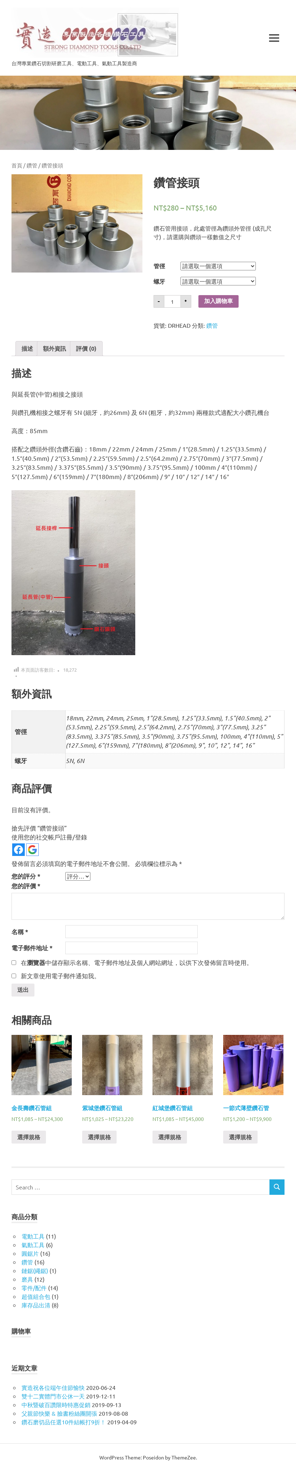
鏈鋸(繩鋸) (35, 1271)
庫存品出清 (36, 1305)
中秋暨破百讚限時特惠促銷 (56, 1405)
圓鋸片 (30, 1254)
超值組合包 (36, 1297)
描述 (27, 348)
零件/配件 (34, 1288)
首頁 (16, 165)
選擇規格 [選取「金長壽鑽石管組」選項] (28, 1137)
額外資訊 (54, 348)
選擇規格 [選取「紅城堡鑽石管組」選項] (169, 1137)
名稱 (19, 932)
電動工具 (33, 1236)
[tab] (27, 348)
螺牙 (159, 281)
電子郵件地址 (32, 948)
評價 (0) (86, 348)
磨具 (27, 1279)
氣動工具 (33, 1245)
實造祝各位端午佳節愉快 (53, 1388)
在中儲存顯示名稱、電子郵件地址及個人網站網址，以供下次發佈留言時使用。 (137, 962)
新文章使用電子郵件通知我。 (60, 975)
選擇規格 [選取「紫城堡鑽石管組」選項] (99, 1137)
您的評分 (26, 876)
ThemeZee (184, 1458)
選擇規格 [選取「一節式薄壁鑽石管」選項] (240, 1137)
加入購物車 (218, 301)
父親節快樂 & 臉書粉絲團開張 (59, 1413)
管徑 (159, 266)
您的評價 (26, 886)
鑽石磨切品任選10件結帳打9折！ (64, 1422)
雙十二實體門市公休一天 (53, 1396)
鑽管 (32, 165)
